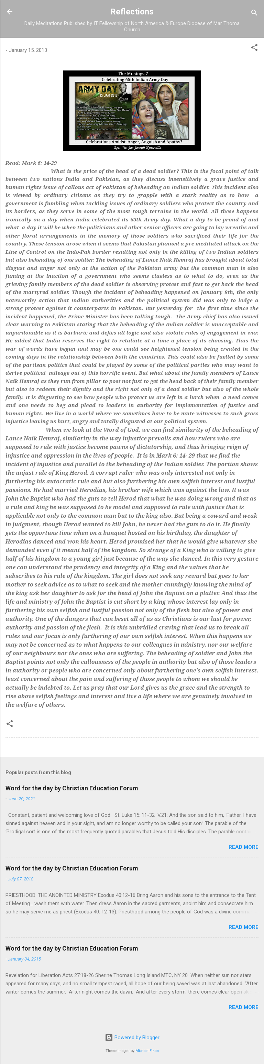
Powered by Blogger (132, 1037)
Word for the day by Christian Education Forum (72, 788)
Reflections (132, 12)
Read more (243, 847)
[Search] (254, 13)
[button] (254, 48)
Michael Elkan (147, 1051)
